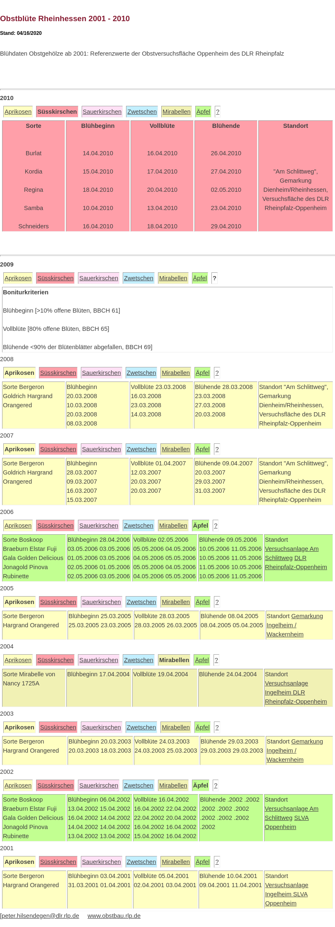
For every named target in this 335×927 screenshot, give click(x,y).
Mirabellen (177, 111)
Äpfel (203, 111)
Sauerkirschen (102, 111)
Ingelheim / (281, 625)
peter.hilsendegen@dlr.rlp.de (40, 915)
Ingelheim (279, 692)
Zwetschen (142, 111)
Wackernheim (285, 634)
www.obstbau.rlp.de (114, 915)
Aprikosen (18, 111)
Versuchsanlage (287, 548)
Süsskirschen (55, 278)
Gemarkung (307, 616)
